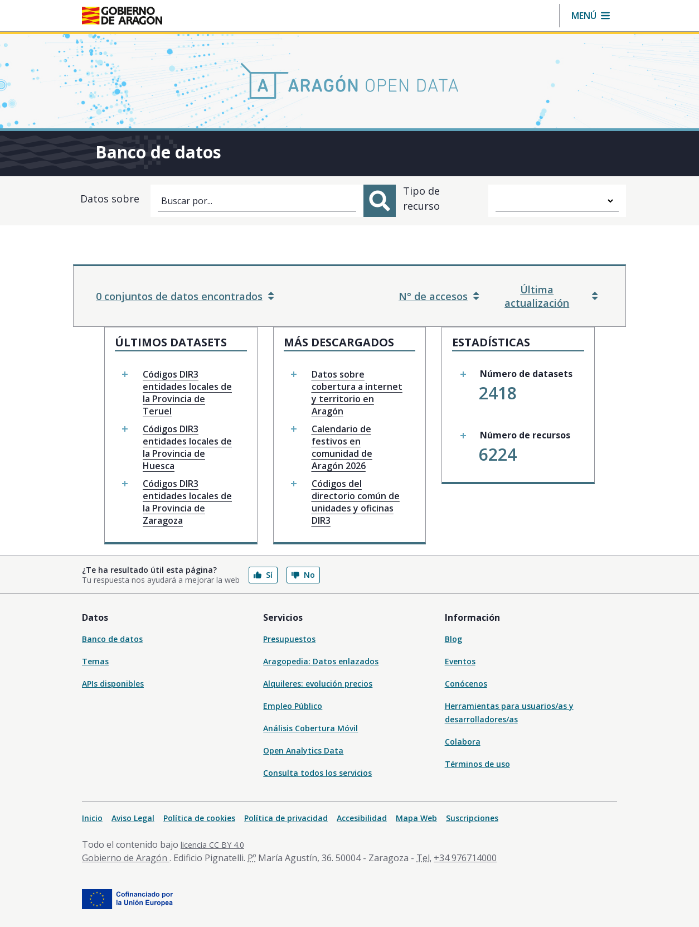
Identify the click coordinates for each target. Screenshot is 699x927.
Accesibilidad (362, 818)
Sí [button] (263, 574)
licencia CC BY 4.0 (212, 844)
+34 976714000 (465, 858)
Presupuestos (289, 639)
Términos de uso (477, 764)
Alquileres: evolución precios (317, 683)
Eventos (460, 661)
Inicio (92, 818)
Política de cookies (199, 818)
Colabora (462, 741)
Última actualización (551, 296)
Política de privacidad (286, 818)
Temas (95, 661)
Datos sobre (109, 198)
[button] (590, 15)
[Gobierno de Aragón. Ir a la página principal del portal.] (122, 16)
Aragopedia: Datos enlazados (320, 661)
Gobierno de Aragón (125, 858)
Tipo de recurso (421, 198)
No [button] (303, 574)
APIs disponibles (113, 683)
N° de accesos (439, 296)
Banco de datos (112, 639)
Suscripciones (472, 818)
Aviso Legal (132, 818)
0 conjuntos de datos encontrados (185, 296)
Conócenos (466, 683)
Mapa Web (416, 818)
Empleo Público (292, 706)
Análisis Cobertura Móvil (310, 728)
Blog (453, 639)
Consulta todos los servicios (317, 772)
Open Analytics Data (303, 750)
